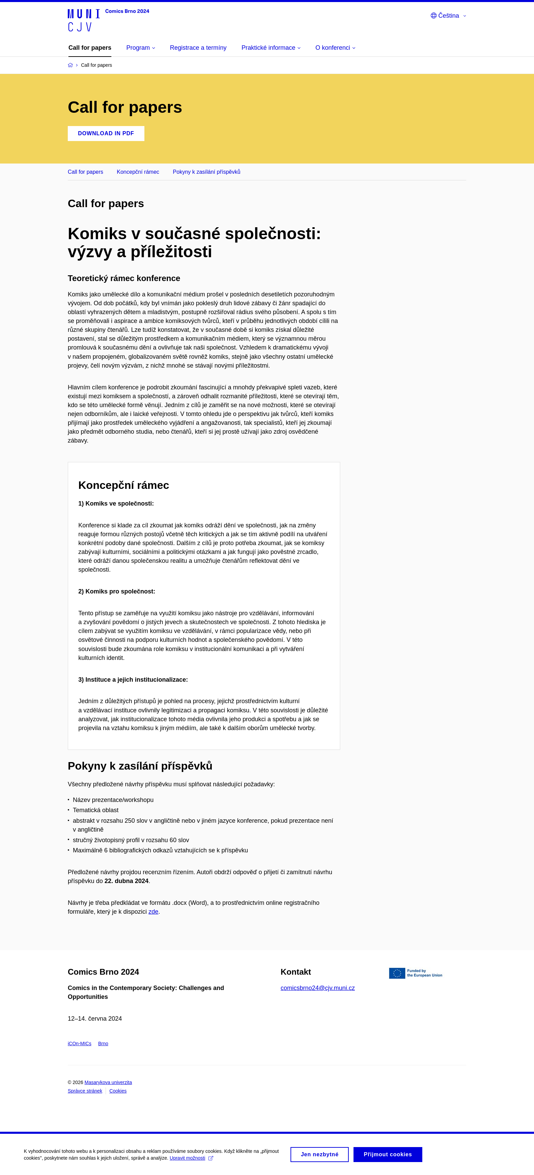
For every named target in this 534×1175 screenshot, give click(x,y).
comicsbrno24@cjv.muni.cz (318, 988)
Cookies (118, 1091)
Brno (103, 1043)
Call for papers (85, 172)
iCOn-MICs (79, 1043)
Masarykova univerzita (108, 1082)
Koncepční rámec (138, 172)
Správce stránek (85, 1091)
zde (153, 911)
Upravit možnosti (191, 1160)
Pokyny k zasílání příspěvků (206, 172)
